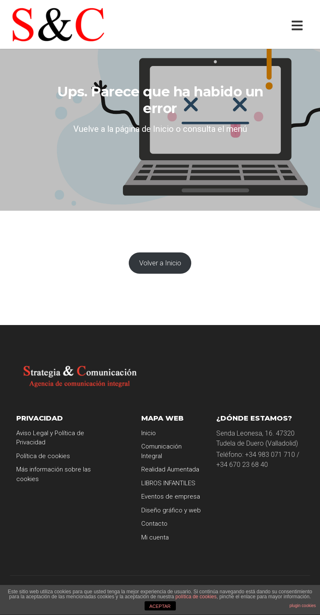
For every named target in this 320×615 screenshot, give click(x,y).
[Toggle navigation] (299, 24)
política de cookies (196, 597)
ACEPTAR (159, 606)
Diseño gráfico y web (171, 510)
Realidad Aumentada (170, 469)
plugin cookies (303, 605)
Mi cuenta (155, 537)
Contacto (154, 523)
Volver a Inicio (160, 263)
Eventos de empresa (170, 496)
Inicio (148, 433)
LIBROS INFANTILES (168, 483)
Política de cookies (43, 456)
